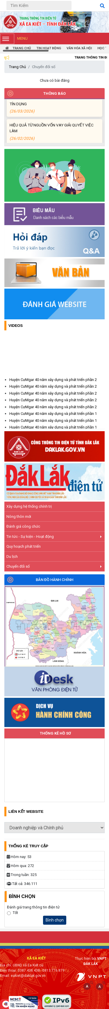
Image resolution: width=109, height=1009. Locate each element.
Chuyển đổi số (54, 566)
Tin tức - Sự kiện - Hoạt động (54, 536)
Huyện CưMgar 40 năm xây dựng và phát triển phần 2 (53, 385)
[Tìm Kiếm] (39, 5)
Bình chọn (55, 920)
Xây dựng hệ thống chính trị (29, 506)
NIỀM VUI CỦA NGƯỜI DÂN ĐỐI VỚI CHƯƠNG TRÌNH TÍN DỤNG (53, 109)
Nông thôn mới (18, 516)
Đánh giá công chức (23, 526)
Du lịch (12, 556)
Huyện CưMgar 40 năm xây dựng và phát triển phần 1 (53, 419)
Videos (15, 325)
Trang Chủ (17, 67)
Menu (14, 39)
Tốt (15, 912)
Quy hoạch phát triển (23, 546)
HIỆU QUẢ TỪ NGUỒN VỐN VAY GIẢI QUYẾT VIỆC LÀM (53, 136)
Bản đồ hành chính (54, 580)
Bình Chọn (22, 896)
